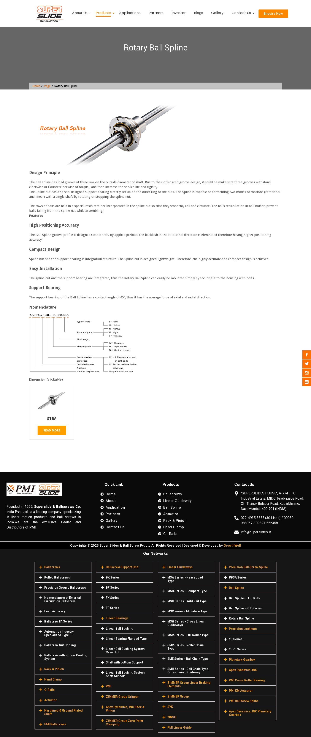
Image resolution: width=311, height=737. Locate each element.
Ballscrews (52, 567)
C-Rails (49, 690)
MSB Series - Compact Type (187, 591)
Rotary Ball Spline (241, 618)
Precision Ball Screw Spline (248, 567)
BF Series (112, 587)
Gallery (217, 12)
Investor (179, 12)
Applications (129, 12)
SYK (170, 707)
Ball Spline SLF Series (244, 598)
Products (104, 12)
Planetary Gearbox (242, 659)
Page (47, 86)
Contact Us (242, 12)
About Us (80, 12)
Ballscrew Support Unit (122, 567)
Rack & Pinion (54, 669)
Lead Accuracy (54, 611)
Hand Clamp (53, 679)
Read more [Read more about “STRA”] (51, 430)
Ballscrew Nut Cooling (60, 645)
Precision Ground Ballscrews (65, 587)
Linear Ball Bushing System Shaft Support (125, 674)
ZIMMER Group (178, 696)
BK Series (113, 577)
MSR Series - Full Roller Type (187, 635)
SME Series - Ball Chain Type (187, 658)
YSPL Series (237, 649)
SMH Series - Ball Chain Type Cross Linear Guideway (187, 670)
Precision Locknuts (243, 628)
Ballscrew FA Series (58, 621)
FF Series (112, 608)
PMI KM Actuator (241, 690)
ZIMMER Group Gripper (122, 696)
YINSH (171, 717)
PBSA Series (238, 577)
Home (36, 86)
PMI (108, 686)
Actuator (50, 700)
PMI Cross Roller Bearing (247, 680)
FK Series (112, 597)
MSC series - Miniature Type (187, 611)
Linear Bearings (117, 618)
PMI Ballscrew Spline (244, 701)
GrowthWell (232, 545)
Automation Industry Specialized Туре (59, 633)
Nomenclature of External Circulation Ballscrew (62, 599)
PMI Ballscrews (55, 724)
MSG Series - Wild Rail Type (186, 601)
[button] (63, 567)
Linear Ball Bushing (119, 628)
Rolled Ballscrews (57, 577)
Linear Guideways (180, 567)
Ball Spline (236, 588)
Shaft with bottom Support (124, 662)
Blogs (198, 12)
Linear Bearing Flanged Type (126, 638)
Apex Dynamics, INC (243, 670)
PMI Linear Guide (179, 727)
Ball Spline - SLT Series (245, 608)
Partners (156, 12)
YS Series (236, 639)
